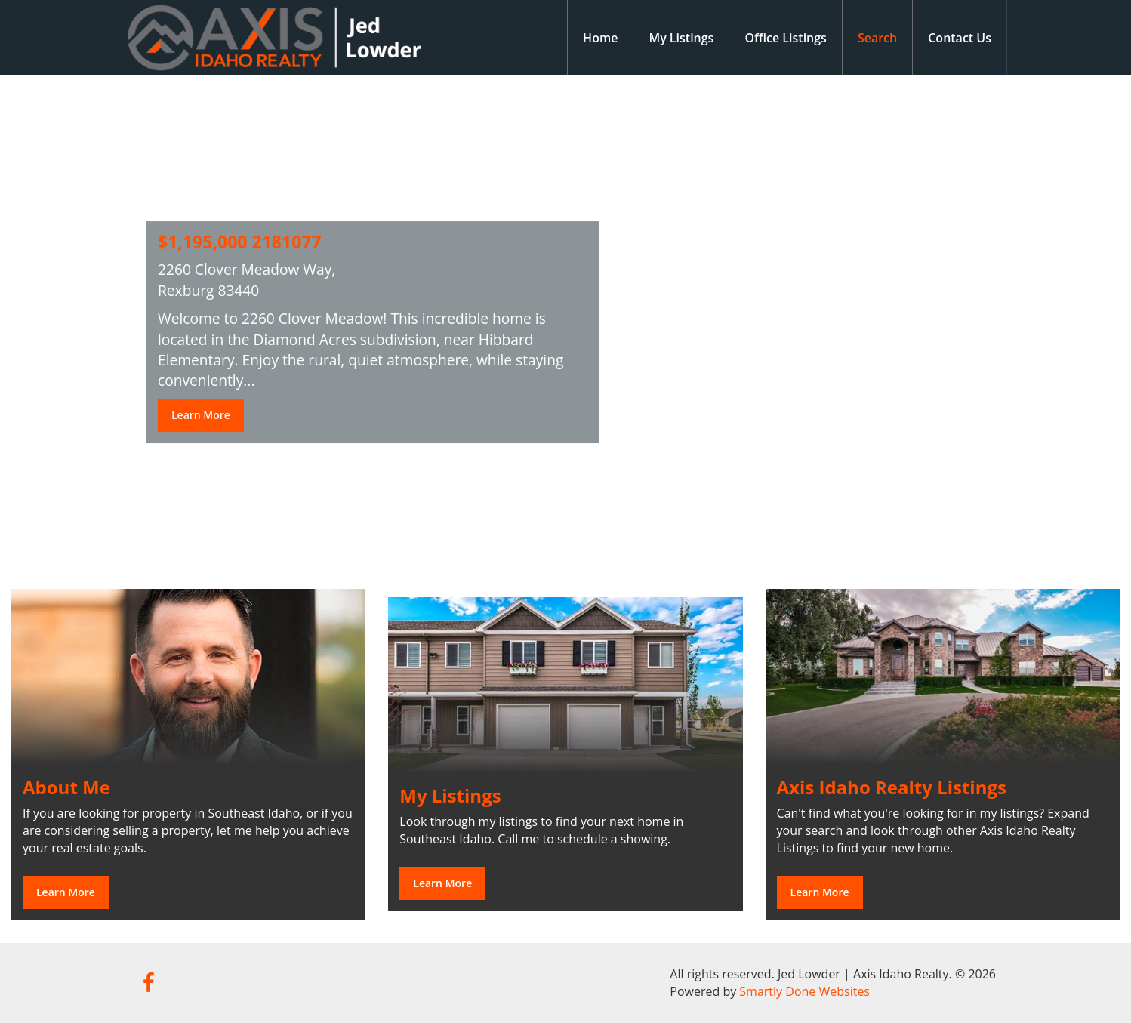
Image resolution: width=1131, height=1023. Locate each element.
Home (600, 37)
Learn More (200, 415)
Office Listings (785, 37)
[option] (565, 320)
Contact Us (959, 37)
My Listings (681, 37)
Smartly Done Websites (804, 991)
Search (877, 37)
